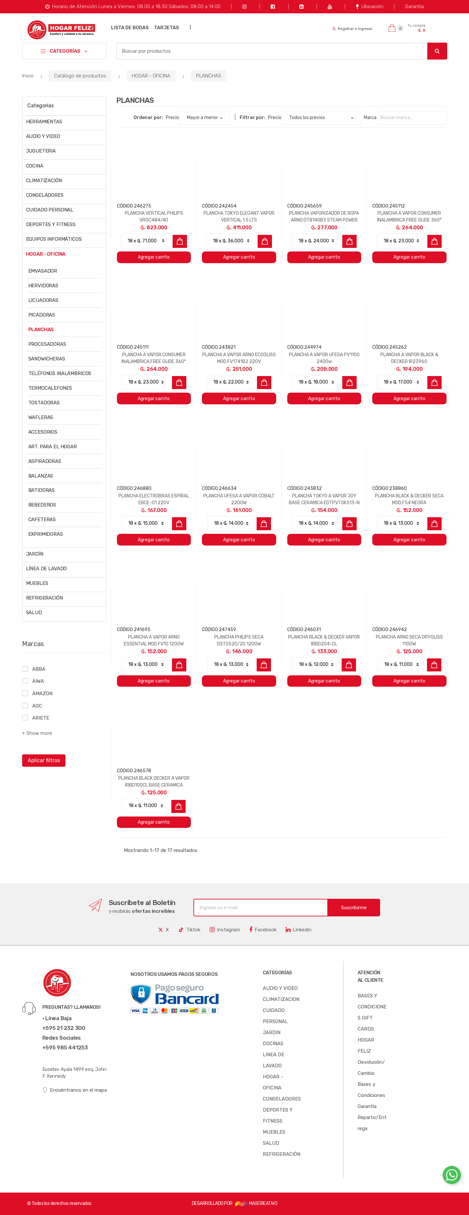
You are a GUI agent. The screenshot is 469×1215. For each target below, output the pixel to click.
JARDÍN (34, 554)
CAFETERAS (42, 519)
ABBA (38, 669)
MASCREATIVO (256, 1203)
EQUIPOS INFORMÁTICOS (54, 239)
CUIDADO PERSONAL (50, 210)
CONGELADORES (45, 195)
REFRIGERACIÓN (44, 598)
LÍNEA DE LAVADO (46, 569)
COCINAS (273, 1043)
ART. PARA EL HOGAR (52, 447)
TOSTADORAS (44, 403)
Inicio (28, 76)
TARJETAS (166, 28)
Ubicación (369, 6)
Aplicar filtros (44, 760)
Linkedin (298, 930)
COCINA (34, 166)
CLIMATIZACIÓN (44, 180)
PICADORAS (41, 315)
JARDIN (271, 1032)
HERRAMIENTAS (44, 122)
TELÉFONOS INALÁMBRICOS (60, 373)
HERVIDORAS (43, 286)
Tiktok (189, 930)
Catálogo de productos (80, 76)
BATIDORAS (41, 490)
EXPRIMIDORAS (45, 534)
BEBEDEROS (42, 505)
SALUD (34, 612)
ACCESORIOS (43, 432)
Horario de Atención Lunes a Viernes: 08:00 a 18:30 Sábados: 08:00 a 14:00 (132, 6)
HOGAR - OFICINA (151, 76)
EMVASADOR (42, 271)
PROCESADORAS (47, 344)
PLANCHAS (208, 76)
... (188, 27)
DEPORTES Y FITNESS (51, 224)
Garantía (414, 6)
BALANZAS (40, 476)
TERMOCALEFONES (50, 388)
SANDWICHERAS (46, 359)
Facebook (263, 930)
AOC (37, 706)
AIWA (38, 681)
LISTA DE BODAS (130, 28)
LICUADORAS (43, 300)
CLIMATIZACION (281, 999)
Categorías (40, 105)
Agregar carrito (154, 257)
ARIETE (40, 718)
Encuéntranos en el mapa (74, 1090)
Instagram (225, 930)
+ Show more (37, 733)
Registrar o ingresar (352, 29)
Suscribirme (354, 908)
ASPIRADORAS (44, 461)
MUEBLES (37, 583)
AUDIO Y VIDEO (43, 136)
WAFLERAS (40, 417)
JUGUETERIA (41, 151)
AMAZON (42, 693)
